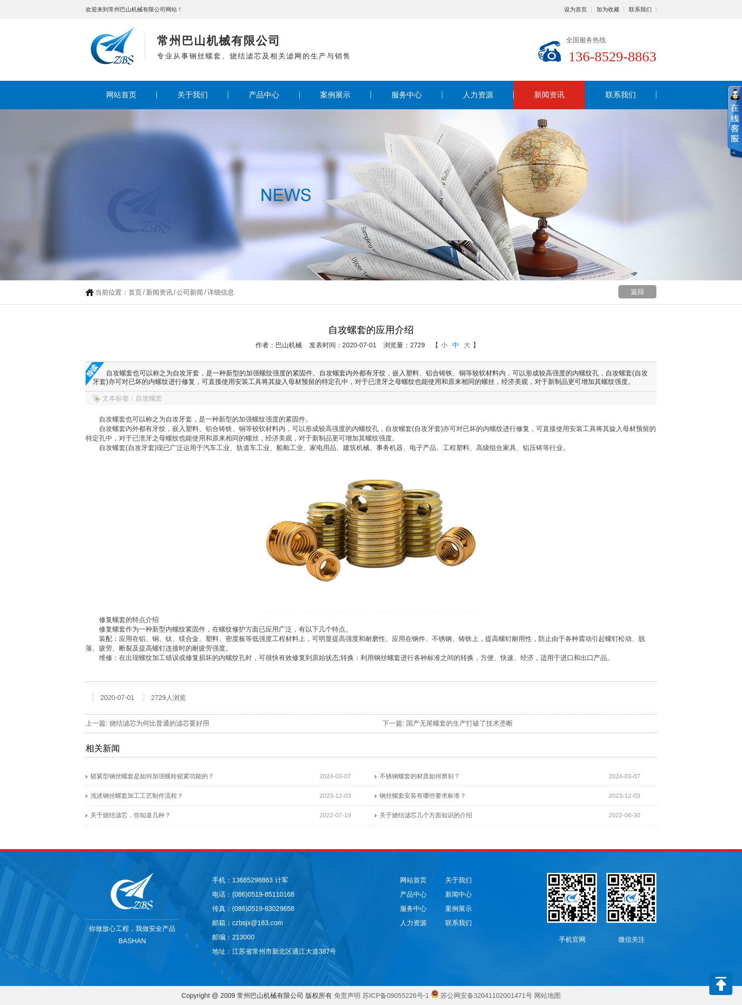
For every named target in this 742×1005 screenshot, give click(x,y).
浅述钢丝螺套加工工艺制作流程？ (136, 795)
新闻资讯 (549, 95)
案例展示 (335, 95)
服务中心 (406, 95)
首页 (135, 292)
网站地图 (547, 995)
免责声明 (347, 995)
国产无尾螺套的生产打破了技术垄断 (459, 723)
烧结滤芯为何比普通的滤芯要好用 (159, 723)
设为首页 (575, 9)
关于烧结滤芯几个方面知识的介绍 (426, 815)
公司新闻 (189, 292)
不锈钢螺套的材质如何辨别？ (420, 776)
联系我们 (640, 9)
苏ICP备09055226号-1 (395, 995)
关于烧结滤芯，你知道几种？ (130, 815)
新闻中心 (458, 894)
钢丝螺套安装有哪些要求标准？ (423, 795)
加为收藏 (607, 9)
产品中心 (264, 95)
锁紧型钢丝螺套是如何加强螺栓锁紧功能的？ (152, 776)
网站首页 (121, 95)
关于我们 (192, 95)
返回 (637, 292)
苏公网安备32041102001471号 (486, 995)
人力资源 (478, 95)
